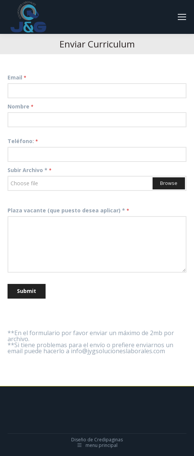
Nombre (21, 106)
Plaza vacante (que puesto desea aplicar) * (68, 210)
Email (17, 77)
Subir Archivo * (30, 170)
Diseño (78, 439)
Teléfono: (23, 141)
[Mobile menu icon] (181, 16)
